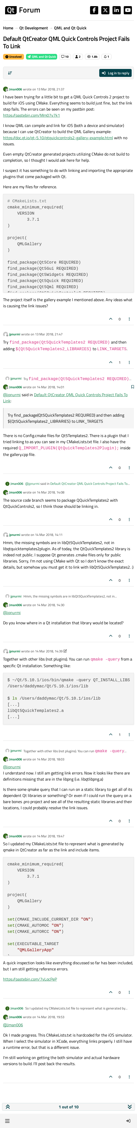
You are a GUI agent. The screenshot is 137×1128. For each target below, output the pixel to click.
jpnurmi (14, 334)
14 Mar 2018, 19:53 (50, 1016)
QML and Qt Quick (41, 56)
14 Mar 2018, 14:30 (50, 604)
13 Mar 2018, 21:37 (50, 89)
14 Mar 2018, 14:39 (49, 651)
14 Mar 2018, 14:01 (50, 387)
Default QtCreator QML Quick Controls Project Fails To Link (76, 486)
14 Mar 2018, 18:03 (50, 759)
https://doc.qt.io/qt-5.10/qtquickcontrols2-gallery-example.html (58, 138)
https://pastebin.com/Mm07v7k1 (31, 115)
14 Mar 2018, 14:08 (50, 492)
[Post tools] (129, 319)
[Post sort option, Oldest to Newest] (10, 73)
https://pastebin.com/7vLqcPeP (30, 979)
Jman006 (15, 89)
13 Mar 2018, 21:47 (49, 334)
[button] (7, 1121)
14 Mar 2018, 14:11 (49, 534)
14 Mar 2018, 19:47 (50, 836)
